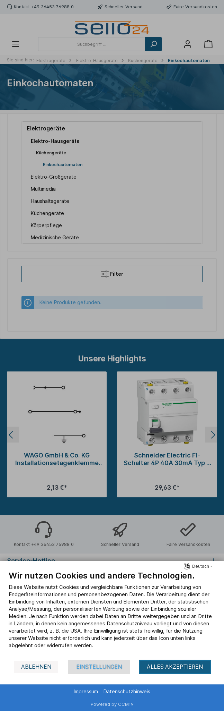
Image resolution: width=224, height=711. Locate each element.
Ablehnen (36, 666)
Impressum (86, 691)
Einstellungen (99, 666)
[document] (112, 615)
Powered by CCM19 (112, 704)
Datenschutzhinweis (127, 691)
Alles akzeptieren (175, 666)
